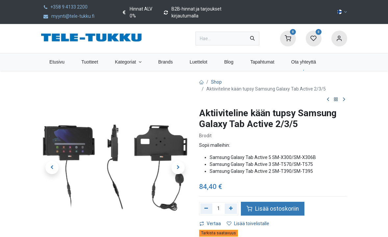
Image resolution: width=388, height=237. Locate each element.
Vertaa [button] (210, 223)
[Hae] (252, 38)
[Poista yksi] (206, 208)
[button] (52, 167)
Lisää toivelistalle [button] (248, 223)
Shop (216, 82)
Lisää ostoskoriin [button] (272, 208)
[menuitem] (57, 62)
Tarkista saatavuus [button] (218, 233)
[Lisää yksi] (231, 208)
